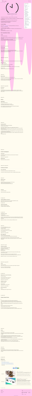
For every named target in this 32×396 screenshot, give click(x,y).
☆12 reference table (6, 25)
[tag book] (22, 378)
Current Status (25, 5)
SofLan (25, 10)
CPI (3, 26)
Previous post (2, 381)
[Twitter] (24, 392)
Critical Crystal (26, 7)
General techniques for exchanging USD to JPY (24, 372)
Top (24, 4)
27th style (26, 16)
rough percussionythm (27, 18)
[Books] (25, 394)
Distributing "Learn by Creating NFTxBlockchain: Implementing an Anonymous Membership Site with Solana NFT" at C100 (24, 380)
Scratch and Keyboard (26, 12)
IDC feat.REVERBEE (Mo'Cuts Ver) (27, 19)
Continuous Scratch (26, 14)
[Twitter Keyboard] (30, 392)
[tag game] (12, 15)
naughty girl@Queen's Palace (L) (27, 17)
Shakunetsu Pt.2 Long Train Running (27, 23)
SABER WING (26, 11)
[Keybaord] (23, 394)
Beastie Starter (26, 9)
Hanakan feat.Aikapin (27, 21)
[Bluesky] (27, 392)
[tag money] (17, 371)
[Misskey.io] (22, 392)
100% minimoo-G (26, 8)
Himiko (25, 26)
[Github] (23, 392)
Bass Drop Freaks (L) (27, 24)
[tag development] (18, 378)
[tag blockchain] (20, 378)
